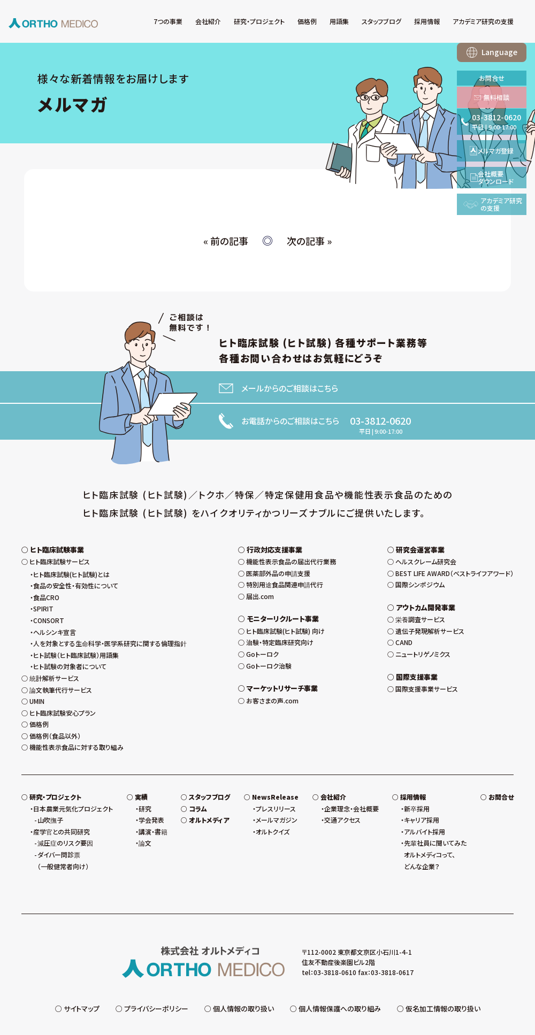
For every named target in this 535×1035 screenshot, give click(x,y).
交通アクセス (342, 795)
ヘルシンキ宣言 (54, 607)
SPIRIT (43, 584)
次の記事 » (309, 241)
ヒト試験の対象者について (69, 642)
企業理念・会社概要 (351, 783)
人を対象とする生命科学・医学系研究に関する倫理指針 (110, 619)
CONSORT (48, 595)
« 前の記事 (225, 241)
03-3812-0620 (380, 420)
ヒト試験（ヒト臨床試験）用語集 (76, 630)
